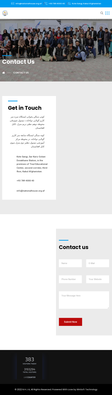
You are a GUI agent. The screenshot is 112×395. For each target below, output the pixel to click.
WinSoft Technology (87, 389)
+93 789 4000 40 (57, 3)
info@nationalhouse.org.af (29, 3)
